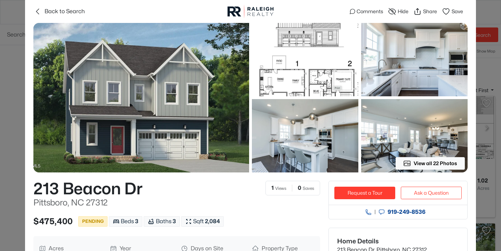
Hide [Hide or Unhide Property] (398, 11)
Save (452, 11)
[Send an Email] (382, 212)
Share (425, 11)
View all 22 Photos (430, 163)
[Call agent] (368, 212)
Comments (366, 11)
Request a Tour (365, 193)
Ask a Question (431, 193)
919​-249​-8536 (407, 212)
